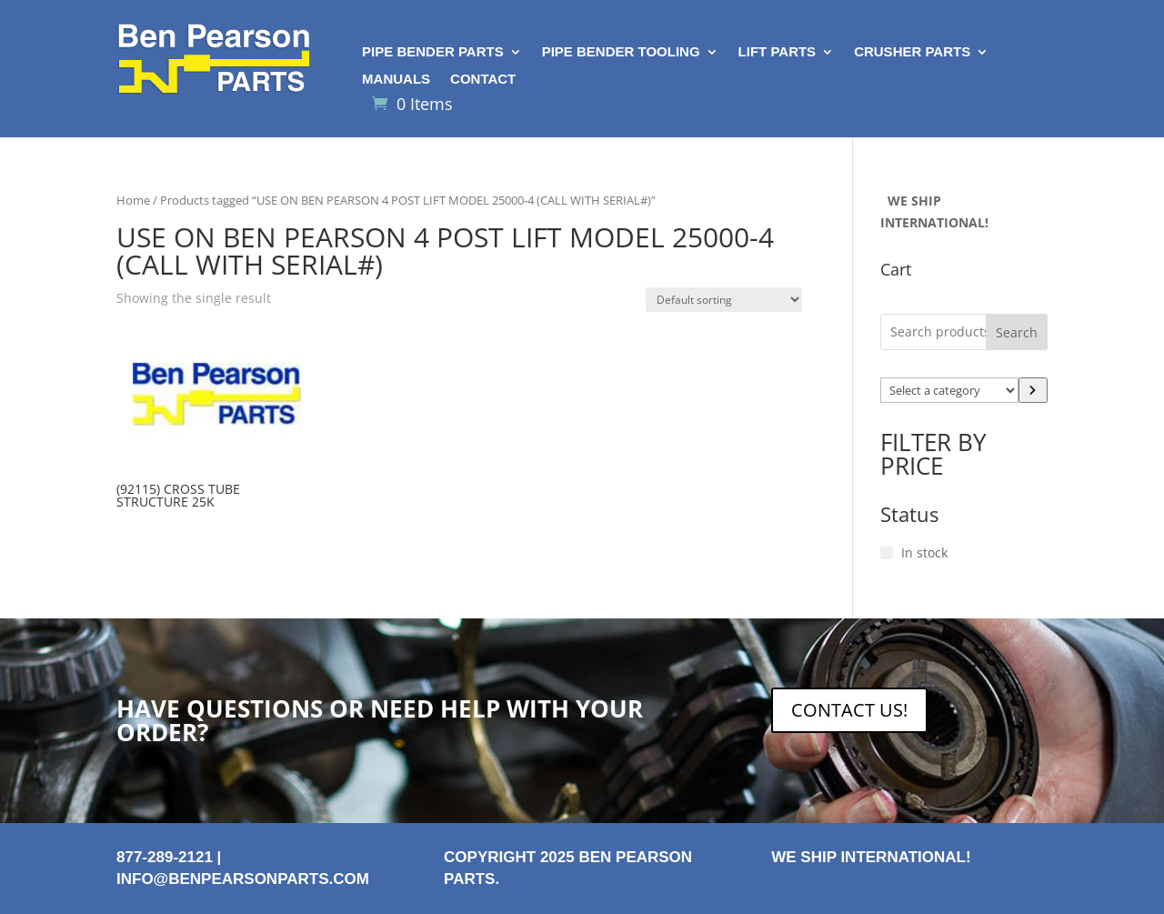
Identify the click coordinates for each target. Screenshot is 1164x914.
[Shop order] (724, 299)
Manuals (396, 79)
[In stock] (886, 553)
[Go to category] (1033, 390)
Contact (483, 79)
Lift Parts (777, 52)
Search (1017, 332)
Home (133, 200)
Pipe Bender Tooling (621, 52)
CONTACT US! (849, 710)
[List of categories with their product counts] (949, 390)
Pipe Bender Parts (433, 52)
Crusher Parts (912, 52)
